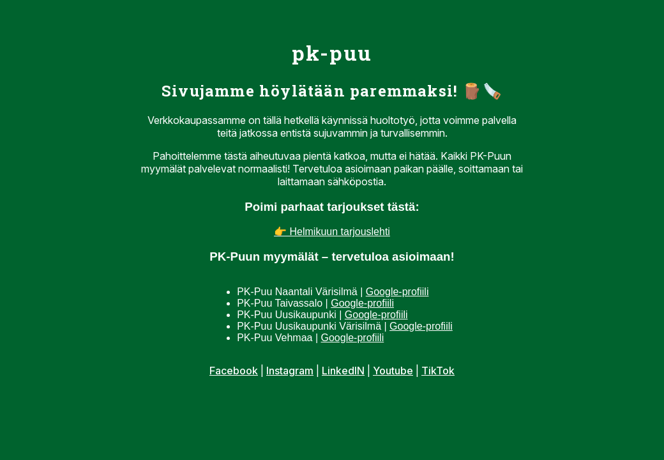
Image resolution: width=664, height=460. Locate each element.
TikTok (438, 370)
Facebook (233, 370)
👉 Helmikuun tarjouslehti (332, 231)
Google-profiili (397, 291)
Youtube (393, 370)
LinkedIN (343, 370)
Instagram (289, 370)
